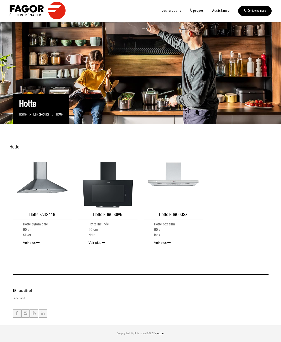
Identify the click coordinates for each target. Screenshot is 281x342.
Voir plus (31, 242)
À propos (197, 11)
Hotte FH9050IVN (108, 215)
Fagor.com (158, 333)
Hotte (59, 115)
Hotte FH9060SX (173, 215)
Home (22, 115)
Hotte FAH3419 (42, 215)
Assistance (221, 11)
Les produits (172, 11)
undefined (19, 298)
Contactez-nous (255, 11)
